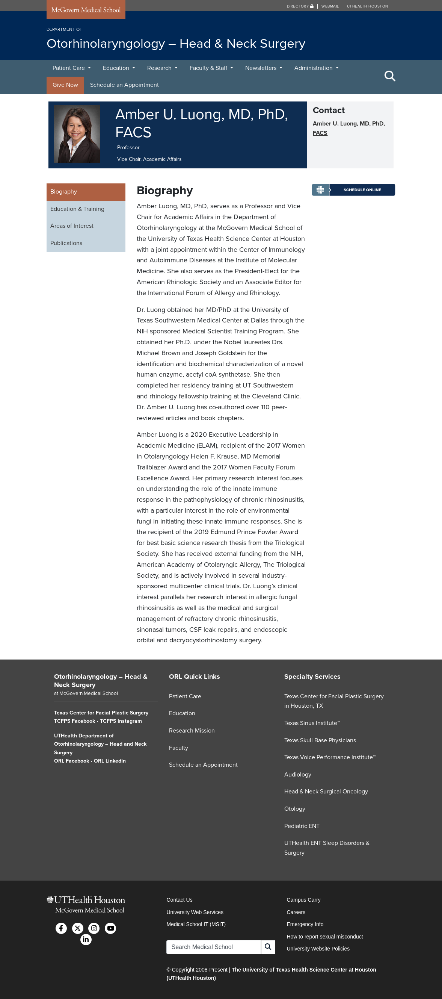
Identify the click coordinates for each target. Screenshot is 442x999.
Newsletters (261, 68)
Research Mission (192, 730)
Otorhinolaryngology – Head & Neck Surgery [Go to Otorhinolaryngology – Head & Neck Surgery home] (101, 680)
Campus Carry (303, 900)
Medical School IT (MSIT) (196, 924)
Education (117, 68)
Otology (294, 809)
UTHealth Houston (367, 6)
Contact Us (179, 900)
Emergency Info (305, 924)
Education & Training (77, 209)
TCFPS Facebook (74, 721)
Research (160, 68)
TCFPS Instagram (121, 721)
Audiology (297, 774)
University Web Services (194, 912)
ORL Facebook (71, 761)
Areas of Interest (72, 226)
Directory (300, 6)
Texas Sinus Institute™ (312, 723)
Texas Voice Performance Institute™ (330, 757)
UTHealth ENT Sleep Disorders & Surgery (327, 848)
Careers (296, 912)
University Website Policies (318, 949)
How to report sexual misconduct (325, 937)
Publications (66, 243)
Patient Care (69, 68)
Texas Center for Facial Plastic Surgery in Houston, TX (334, 701)
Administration (314, 68)
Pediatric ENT (302, 826)
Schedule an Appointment (124, 85)
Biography (63, 191)
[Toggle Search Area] (390, 76)
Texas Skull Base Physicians (320, 740)
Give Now (65, 85)
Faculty (178, 748)
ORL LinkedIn (110, 761)
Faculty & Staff (209, 68)
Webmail (330, 6)
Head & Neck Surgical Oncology (326, 791)
